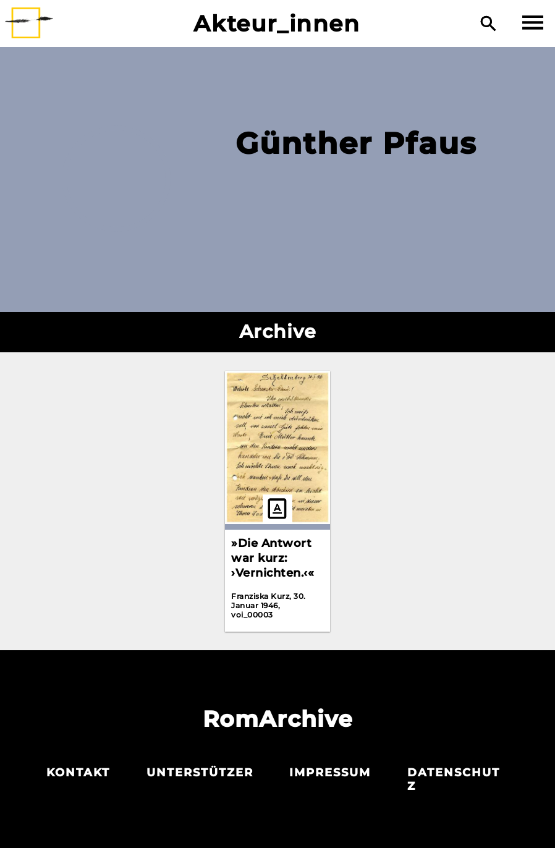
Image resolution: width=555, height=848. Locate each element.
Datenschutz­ (453, 779)
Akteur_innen (276, 23)
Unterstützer (199, 772)
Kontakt (78, 772)
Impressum (330, 772)
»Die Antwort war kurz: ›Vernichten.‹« (272, 558)
